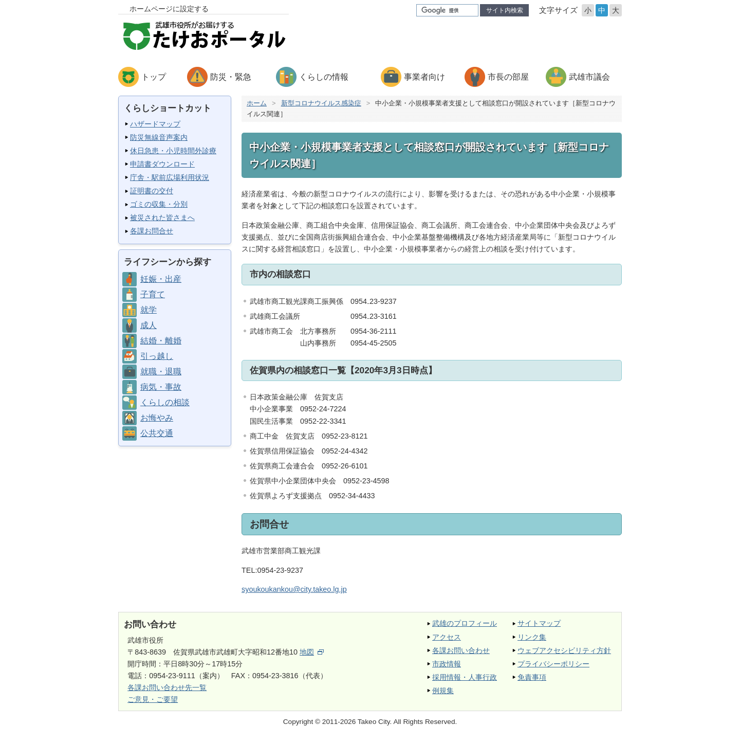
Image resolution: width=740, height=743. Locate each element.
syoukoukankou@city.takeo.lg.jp (294, 589)
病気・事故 (160, 387)
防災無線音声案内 (159, 137)
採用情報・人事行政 (464, 677)
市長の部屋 (508, 77)
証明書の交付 (151, 191)
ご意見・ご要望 (152, 699)
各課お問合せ (151, 231)
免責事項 (531, 677)
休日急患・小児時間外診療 (173, 151)
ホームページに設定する (169, 9)
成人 (148, 325)
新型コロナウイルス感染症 (321, 103)
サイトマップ (539, 623)
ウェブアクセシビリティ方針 (564, 650)
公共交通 (156, 433)
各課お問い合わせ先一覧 (167, 687)
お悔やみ (156, 417)
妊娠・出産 (160, 279)
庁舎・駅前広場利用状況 (169, 177)
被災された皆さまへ (162, 217)
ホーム (257, 103)
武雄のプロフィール (464, 623)
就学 (148, 309)
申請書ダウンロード (162, 164)
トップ (153, 77)
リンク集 (531, 637)
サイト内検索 (504, 10)
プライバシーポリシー (553, 664)
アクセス (446, 637)
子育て (152, 294)
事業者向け (424, 77)
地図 (312, 652)
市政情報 (446, 664)
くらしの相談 (165, 402)
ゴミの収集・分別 (159, 204)
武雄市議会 (589, 77)
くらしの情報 (323, 77)
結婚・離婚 (160, 340)
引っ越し (156, 356)
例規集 (443, 690)
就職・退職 (160, 371)
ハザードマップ (155, 124)
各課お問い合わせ (461, 650)
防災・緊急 (230, 77)
